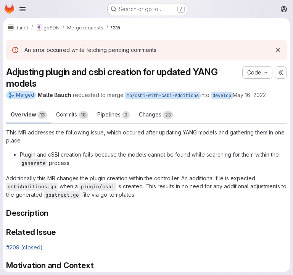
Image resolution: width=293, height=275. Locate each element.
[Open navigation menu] (22, 9)
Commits (72, 115)
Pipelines (113, 115)
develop (222, 95)
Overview (29, 115)
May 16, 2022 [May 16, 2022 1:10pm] (249, 95)
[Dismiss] (277, 50)
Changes (156, 115)
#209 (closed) (24, 247)
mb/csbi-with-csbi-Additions (163, 95)
